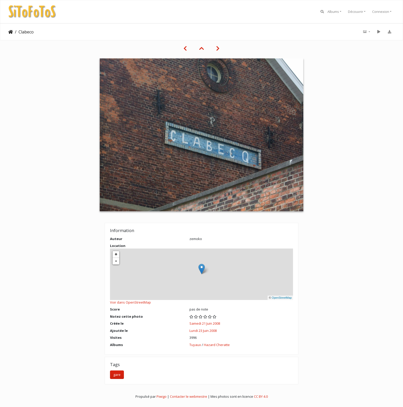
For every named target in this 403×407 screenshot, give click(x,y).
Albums (333, 11)
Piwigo (162, 396)
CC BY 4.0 (261, 396)
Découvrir (355, 11)
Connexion (380, 11)
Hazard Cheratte (217, 344)
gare (117, 374)
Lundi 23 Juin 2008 (203, 330)
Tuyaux (195, 344)
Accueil (10, 32)
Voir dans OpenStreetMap (130, 302)
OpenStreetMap (282, 297)
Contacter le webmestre (188, 396)
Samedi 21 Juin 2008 (204, 323)
